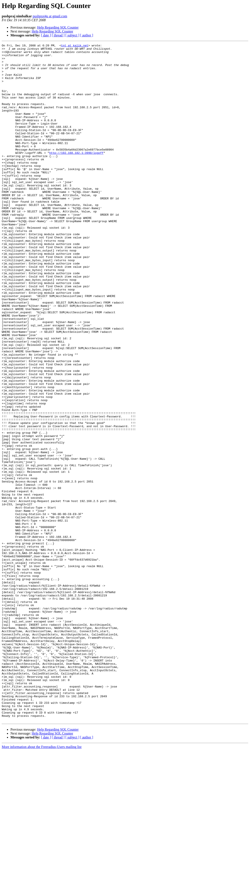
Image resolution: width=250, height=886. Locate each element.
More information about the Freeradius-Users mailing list (42, 882)
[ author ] (86, 35)
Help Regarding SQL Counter (58, 27)
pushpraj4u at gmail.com (50, 16)
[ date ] (46, 35)
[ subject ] (72, 35)
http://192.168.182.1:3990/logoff (76, 175)
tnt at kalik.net (74, 46)
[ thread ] (58, 35)
